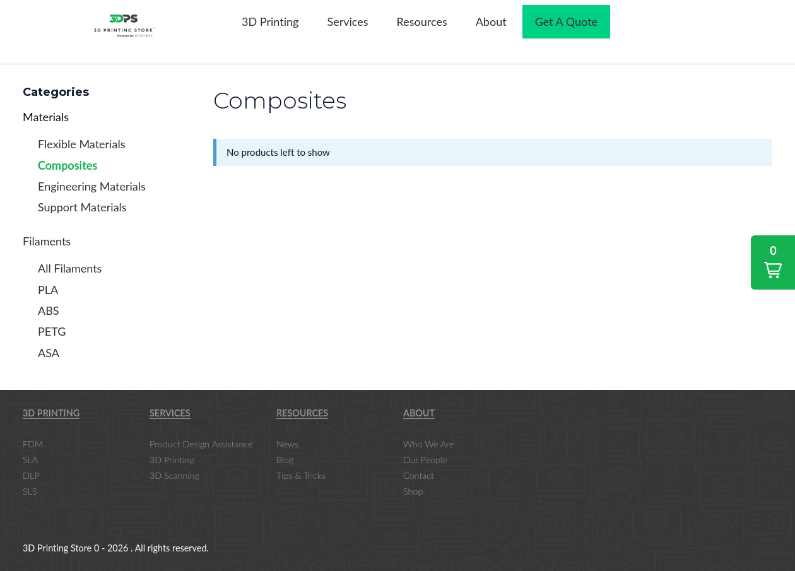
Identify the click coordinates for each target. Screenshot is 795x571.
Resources (302, 413)
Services (170, 413)
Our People (425, 459)
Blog (284, 459)
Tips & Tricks (301, 475)
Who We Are (428, 444)
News (287, 444)
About (419, 413)
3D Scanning (174, 475)
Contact (418, 475)
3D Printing (51, 413)
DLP (31, 475)
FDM (33, 444)
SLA (30, 459)
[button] (773, 262)
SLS (30, 491)
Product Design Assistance (201, 444)
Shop (413, 491)
